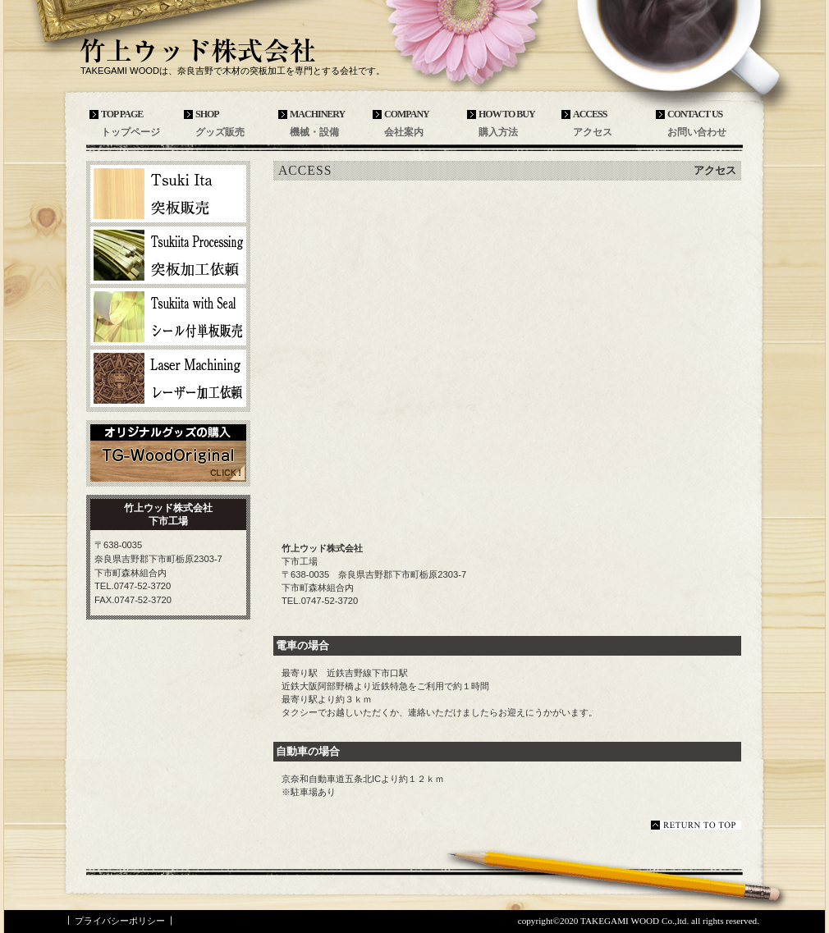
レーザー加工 (168, 378)
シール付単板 (168, 316)
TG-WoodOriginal (168, 453)
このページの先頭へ (696, 825)
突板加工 (168, 255)
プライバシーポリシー (120, 921)
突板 (168, 193)
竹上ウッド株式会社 (201, 50)
